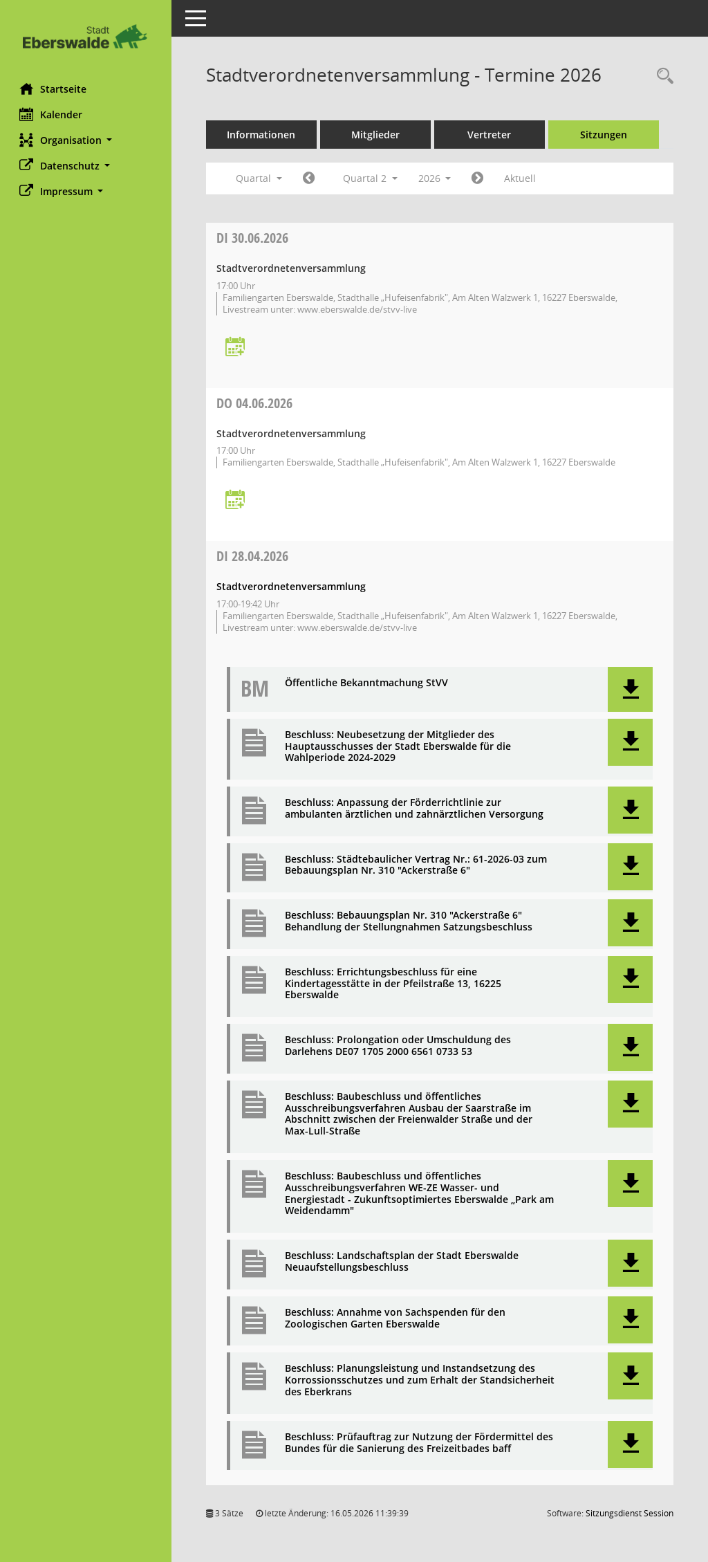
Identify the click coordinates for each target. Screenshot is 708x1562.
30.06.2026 (254, 237)
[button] (86, 140)
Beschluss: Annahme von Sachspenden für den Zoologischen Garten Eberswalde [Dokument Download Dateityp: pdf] (396, 1318)
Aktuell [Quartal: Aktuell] (522, 178)
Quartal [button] (260, 178)
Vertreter (491, 134)
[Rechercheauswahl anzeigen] (661, 76)
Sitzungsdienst (629, 1513)
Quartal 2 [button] (371, 178)
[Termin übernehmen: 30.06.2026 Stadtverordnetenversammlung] (236, 347)
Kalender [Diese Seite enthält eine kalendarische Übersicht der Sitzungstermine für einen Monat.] (52, 114)
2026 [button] (436, 178)
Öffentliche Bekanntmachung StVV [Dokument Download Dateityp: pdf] (367, 683)
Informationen (263, 134)
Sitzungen (604, 134)
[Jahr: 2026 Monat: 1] (310, 178)
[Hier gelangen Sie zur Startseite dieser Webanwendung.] (86, 36)
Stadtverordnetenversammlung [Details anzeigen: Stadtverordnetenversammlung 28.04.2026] (292, 586)
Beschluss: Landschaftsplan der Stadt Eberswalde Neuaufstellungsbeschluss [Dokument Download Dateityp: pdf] (403, 1262)
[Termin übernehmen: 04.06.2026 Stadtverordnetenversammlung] (236, 500)
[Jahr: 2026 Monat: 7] (479, 178)
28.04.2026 (254, 555)
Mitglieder (377, 134)
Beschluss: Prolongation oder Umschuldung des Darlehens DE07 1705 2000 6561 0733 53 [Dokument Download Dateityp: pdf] (399, 1046)
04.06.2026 (256, 403)
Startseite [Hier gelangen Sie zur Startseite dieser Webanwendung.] (54, 88)
